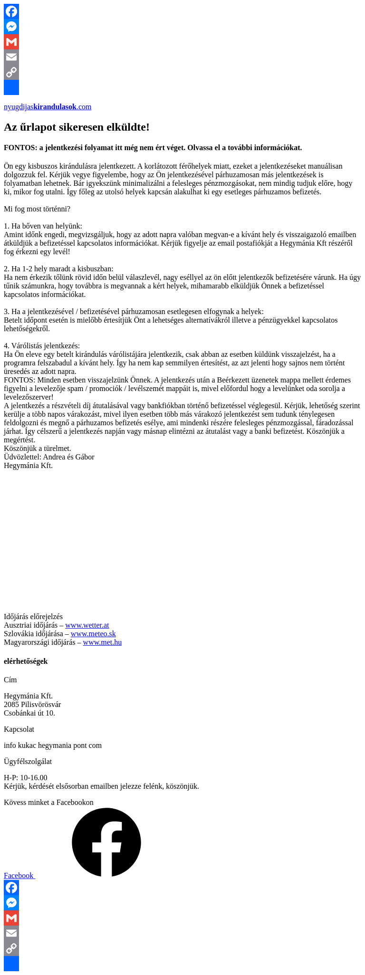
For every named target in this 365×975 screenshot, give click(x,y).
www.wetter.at (87, 625)
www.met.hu (102, 642)
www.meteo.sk (93, 634)
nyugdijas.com (47, 107)
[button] (177, 388)
